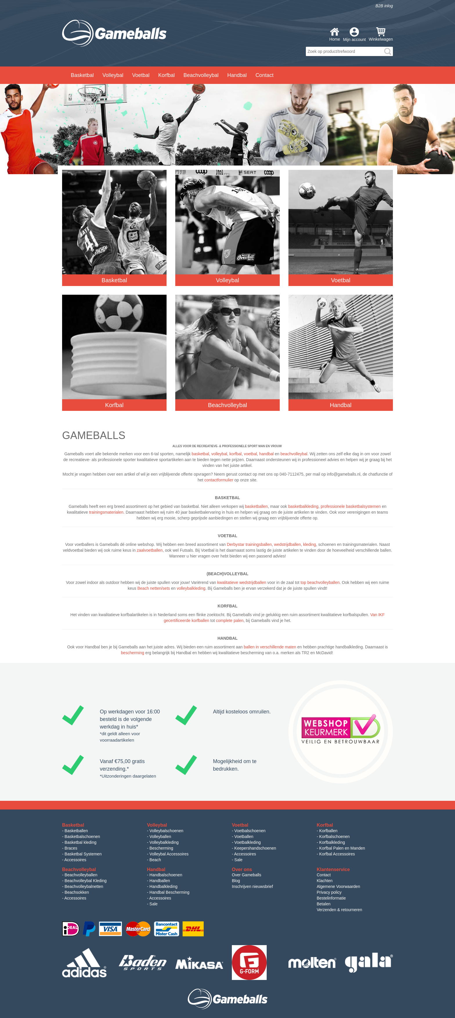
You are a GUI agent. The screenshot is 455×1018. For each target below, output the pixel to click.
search (387, 51)
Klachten (325, 880)
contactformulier (218, 480)
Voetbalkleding (247, 842)
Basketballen (76, 830)
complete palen (229, 620)
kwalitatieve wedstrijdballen (241, 582)
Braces (71, 848)
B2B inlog (384, 5)
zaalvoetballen (150, 550)
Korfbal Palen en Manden (342, 848)
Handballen (159, 880)
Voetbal (140, 75)
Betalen (324, 904)
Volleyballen (160, 836)
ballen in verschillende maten (270, 647)
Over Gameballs (246, 875)
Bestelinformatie (331, 898)
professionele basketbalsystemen (351, 506)
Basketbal (82, 75)
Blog (236, 880)
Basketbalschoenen (82, 836)
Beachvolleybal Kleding (86, 880)
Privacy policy (329, 892)
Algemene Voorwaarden (338, 886)
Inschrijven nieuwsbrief (252, 886)
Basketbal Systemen (83, 854)
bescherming (132, 652)
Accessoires (75, 859)
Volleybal (112, 75)
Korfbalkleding (332, 842)
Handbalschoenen (165, 875)
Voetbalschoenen (250, 830)
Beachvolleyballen (81, 875)
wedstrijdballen (287, 544)
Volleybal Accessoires (169, 854)
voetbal (250, 454)
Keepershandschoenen (255, 848)
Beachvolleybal (201, 75)
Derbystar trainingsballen (249, 544)
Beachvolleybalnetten (84, 886)
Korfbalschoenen (334, 836)
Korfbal (166, 75)
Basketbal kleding (81, 842)
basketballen (256, 506)
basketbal (200, 454)
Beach (155, 859)
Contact (264, 75)
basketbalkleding (303, 506)
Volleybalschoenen (166, 830)
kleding (309, 544)
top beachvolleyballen (320, 582)
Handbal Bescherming (169, 892)
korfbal (236, 454)
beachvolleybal (294, 454)
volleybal (219, 454)
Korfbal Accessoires (337, 854)
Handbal (237, 75)
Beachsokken (77, 892)
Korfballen (328, 830)
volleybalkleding (191, 588)
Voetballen (243, 836)
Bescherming (161, 848)
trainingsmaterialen (106, 512)
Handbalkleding (163, 886)
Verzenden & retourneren (339, 909)
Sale (238, 859)
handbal (266, 454)
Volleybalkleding (163, 842)
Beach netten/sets (153, 588)
